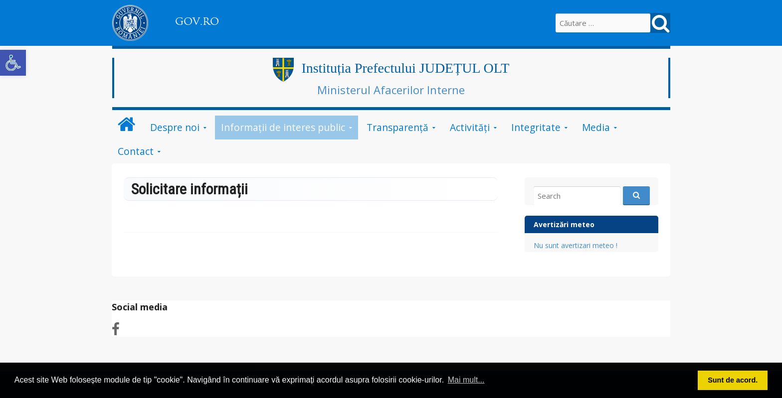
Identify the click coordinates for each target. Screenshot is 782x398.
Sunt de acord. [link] (733, 380)
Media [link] (596, 127)
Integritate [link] (536, 127)
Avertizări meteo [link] (564, 224)
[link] (13, 63)
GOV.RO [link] (197, 21)
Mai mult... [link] (466, 380)
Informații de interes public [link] (283, 127)
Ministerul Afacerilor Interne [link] (391, 89)
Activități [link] (470, 127)
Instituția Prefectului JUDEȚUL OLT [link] (405, 68)
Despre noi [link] (174, 127)
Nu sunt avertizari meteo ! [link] (575, 245)
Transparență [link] (397, 127)
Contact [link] (136, 151)
